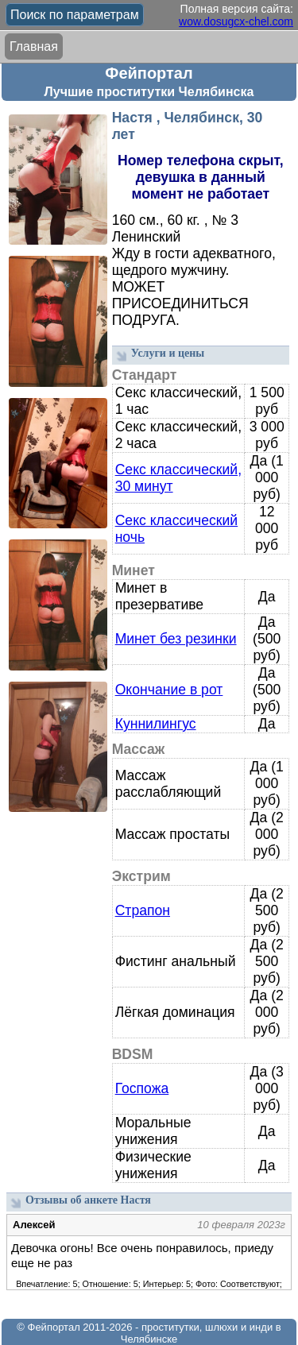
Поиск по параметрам (74, 14)
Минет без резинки (176, 639)
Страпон (142, 910)
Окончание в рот (169, 690)
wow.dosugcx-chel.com (236, 21)
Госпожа (142, 1088)
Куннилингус (155, 724)
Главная (34, 46)
